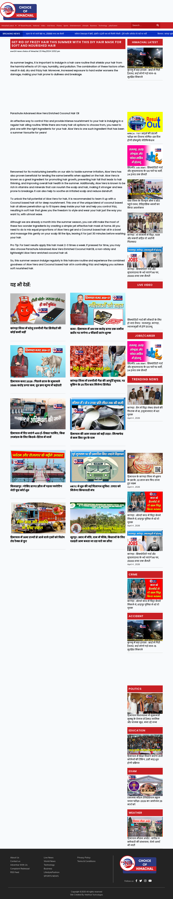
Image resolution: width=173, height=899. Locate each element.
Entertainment (75, 26)
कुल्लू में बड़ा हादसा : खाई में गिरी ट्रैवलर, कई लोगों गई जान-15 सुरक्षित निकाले (143, 73)
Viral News (51, 26)
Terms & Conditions (86, 861)
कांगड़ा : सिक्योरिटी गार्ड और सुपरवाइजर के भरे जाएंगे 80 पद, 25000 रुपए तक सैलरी (143, 273)
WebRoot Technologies (93, 895)
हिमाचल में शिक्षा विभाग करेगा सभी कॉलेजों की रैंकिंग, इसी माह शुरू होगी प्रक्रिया (145, 760)
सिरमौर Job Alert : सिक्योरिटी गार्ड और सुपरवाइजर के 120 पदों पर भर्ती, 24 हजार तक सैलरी (145, 171)
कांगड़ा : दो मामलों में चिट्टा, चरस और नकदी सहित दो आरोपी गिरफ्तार (143, 238)
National (36, 26)
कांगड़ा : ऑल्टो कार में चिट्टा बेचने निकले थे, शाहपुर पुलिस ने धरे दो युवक (144, 519)
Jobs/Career (113, 26)
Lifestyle (85, 26)
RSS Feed (14, 872)
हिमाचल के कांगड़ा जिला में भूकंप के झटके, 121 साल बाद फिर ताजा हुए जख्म (144, 480)
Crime (133, 574)
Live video (145, 285)
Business (93, 26)
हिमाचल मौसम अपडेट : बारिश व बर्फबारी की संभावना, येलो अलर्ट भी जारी (143, 842)
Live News (48, 857)
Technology (103, 26)
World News (49, 861)
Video (43, 26)
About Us (14, 857)
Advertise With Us (18, 865)
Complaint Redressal (20, 868)
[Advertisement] (124, 11)
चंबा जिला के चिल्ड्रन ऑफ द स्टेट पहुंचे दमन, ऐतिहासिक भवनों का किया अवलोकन (143, 204)
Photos (59, 26)
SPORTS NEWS (51, 876)
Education (137, 730)
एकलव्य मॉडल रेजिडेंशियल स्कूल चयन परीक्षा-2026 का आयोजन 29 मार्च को (144, 801)
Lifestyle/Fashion (51, 872)
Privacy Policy (83, 857)
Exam (133, 771)
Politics (135, 689)
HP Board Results (24, 26)
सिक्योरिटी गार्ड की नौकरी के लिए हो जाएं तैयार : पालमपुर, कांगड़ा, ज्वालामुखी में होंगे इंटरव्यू (144, 323)
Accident (136, 616)
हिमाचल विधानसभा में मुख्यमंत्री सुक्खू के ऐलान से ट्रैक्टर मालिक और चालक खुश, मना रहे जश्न (143, 719)
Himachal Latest (9, 26)
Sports (66, 26)
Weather (135, 813)
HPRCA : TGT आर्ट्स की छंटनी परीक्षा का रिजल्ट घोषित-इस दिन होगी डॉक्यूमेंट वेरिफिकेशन (143, 137)
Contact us (15, 861)
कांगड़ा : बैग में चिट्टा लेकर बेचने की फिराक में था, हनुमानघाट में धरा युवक (145, 411)
